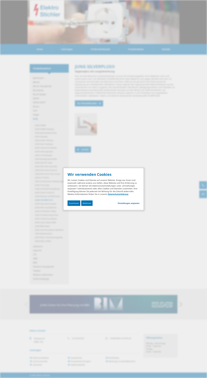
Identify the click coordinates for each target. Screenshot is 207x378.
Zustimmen (74, 203)
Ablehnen (87, 203)
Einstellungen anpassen (128, 203)
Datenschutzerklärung (118, 194)
